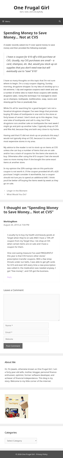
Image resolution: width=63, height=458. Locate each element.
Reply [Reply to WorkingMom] (9, 277)
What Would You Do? (16, 194)
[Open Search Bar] (59, 21)
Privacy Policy (41, 454)
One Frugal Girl (31, 7)
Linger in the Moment (17, 190)
